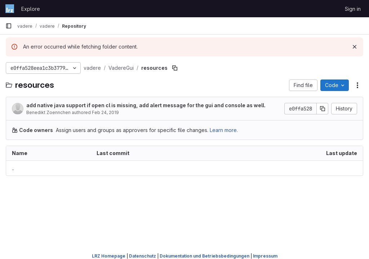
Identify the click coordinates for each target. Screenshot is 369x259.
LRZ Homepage (108, 256)
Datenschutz (142, 256)
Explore (30, 9)
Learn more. (224, 130)
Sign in (353, 9)
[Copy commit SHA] (322, 108)
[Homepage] (9, 8)
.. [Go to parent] (13, 168)
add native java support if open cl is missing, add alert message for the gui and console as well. (146, 105)
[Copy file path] (175, 68)
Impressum (265, 256)
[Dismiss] (354, 46)
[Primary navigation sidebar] (8, 26)
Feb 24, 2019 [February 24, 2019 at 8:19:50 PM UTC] (105, 112)
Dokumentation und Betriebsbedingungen (204, 256)
